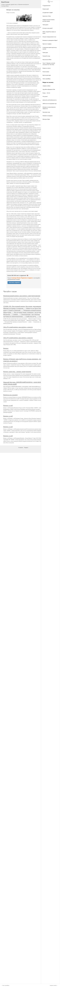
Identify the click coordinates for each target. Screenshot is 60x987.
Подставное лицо (46, 112)
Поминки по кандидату (48, 115)
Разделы (26, 447)
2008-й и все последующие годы (50, 103)
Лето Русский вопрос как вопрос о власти (18, 327)
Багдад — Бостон (46, 92)
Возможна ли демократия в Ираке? (50, 40)
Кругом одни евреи (47, 75)
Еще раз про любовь (47, 59)
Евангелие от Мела (47, 16)
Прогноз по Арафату (47, 43)
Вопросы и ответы (46, 68)
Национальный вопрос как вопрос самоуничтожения (21, 296)
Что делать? (45, 96)
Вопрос (6, 348)
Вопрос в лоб (8, 405)
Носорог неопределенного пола (49, 36)
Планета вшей (46, 9)
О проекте (20, 447)
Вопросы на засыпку (10, 395)
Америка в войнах (46, 85)
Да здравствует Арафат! (48, 12)
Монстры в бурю (46, 119)
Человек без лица (46, 56)
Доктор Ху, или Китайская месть (50, 100)
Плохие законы (46, 71)
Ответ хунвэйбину (46, 78)
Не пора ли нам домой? (48, 28)
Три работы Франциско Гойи (49, 89)
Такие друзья (45, 24)
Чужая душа (45, 52)
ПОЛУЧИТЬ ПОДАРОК (14, 282)
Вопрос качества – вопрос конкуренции (17, 371)
